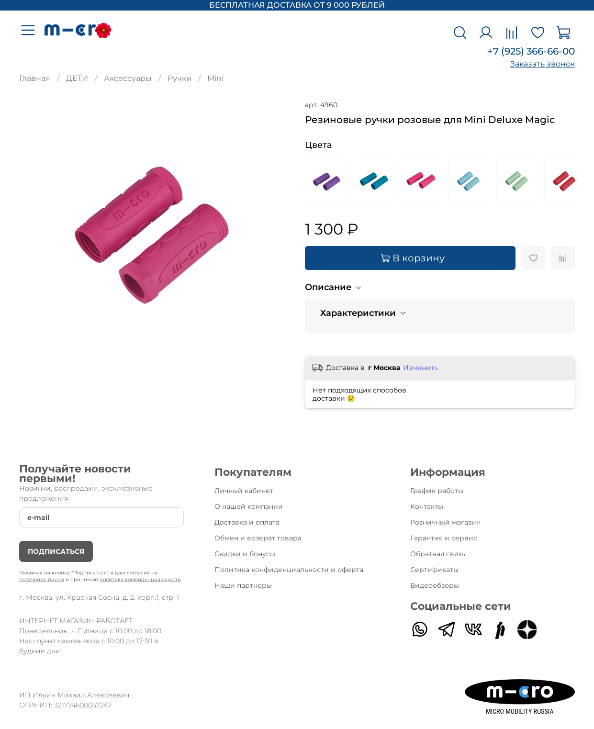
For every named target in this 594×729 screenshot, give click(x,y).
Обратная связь (437, 554)
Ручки (179, 78)
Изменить (420, 367)
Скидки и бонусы (244, 554)
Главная (34, 78)
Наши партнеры (243, 585)
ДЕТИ (77, 78)
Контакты (426, 506)
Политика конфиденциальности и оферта (288, 569)
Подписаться (56, 551)
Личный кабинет (243, 490)
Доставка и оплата (247, 522)
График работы (436, 490)
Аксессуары (128, 78)
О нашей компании (248, 506)
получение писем (41, 579)
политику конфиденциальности (140, 579)
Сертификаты (434, 569)
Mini (215, 78)
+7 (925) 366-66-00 (531, 51)
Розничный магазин (445, 522)
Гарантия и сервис (443, 538)
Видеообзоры (434, 585)
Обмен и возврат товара (258, 538)
